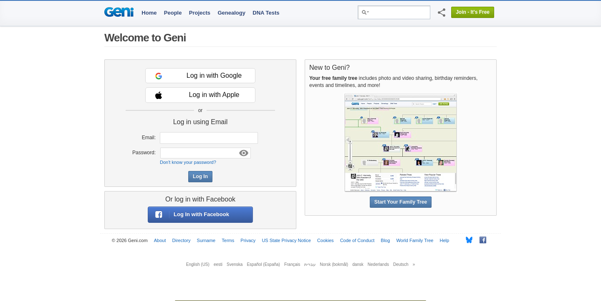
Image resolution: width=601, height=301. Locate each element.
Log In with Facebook (188, 214)
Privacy (247, 240)
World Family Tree (414, 240)
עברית (310, 264)
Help (444, 240)
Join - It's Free (473, 12)
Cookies (325, 240)
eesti (218, 264)
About (160, 240)
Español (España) (263, 264)
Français (292, 264)
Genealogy (231, 13)
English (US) (198, 264)
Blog (385, 240)
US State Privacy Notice (286, 240)
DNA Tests (266, 13)
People (173, 13)
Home (149, 13)
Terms (228, 240)
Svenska (234, 264)
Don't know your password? (188, 162)
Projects (199, 13)
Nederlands (378, 264)
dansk (358, 264)
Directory (181, 240)
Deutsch (401, 264)
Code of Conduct (357, 240)
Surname (206, 240)
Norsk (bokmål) (334, 264)
